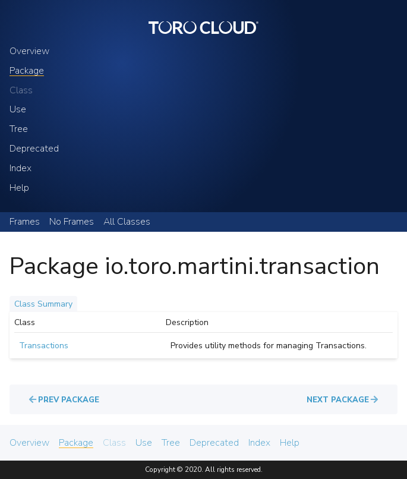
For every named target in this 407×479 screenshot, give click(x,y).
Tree (19, 129)
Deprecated (34, 149)
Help (19, 188)
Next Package (338, 400)
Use (18, 110)
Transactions (43, 345)
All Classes (126, 222)
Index (20, 168)
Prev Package (68, 400)
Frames (25, 222)
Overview (29, 51)
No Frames (71, 222)
